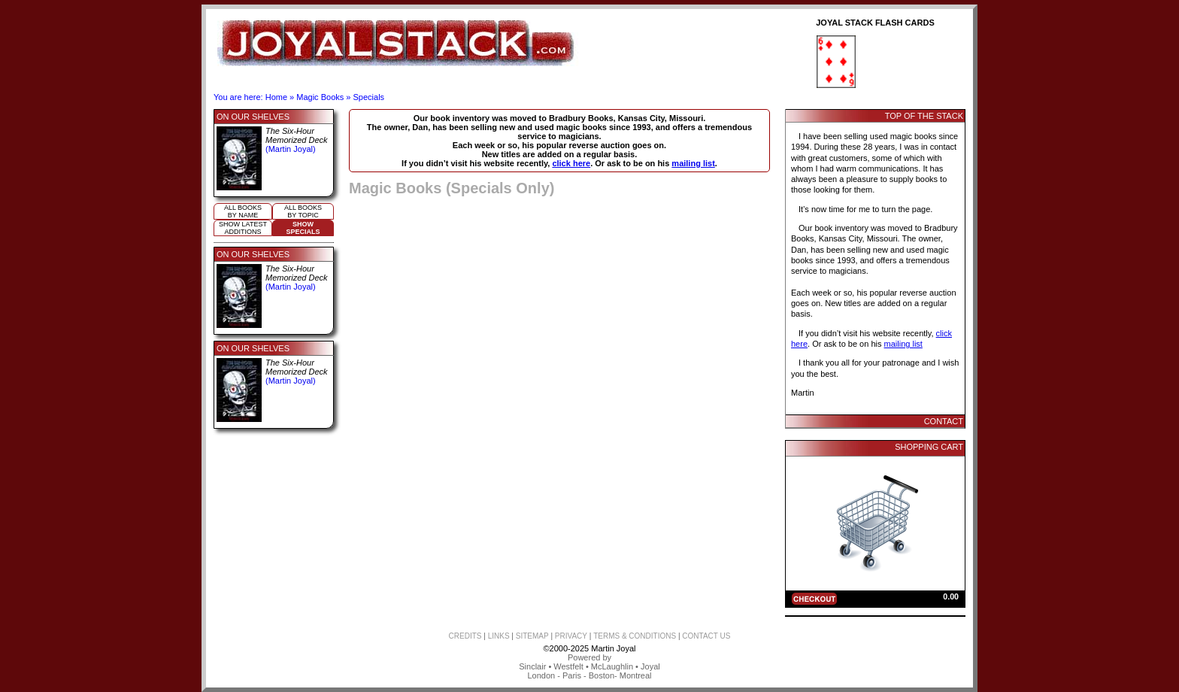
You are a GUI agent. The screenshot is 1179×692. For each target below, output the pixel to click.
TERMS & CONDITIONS (634, 636)
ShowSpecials (303, 227)
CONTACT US (706, 636)
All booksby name (243, 211)
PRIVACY (571, 636)
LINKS (499, 636)
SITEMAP (532, 636)
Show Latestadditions (243, 227)
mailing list (692, 163)
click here (571, 163)
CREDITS (465, 636)
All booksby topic (303, 211)
